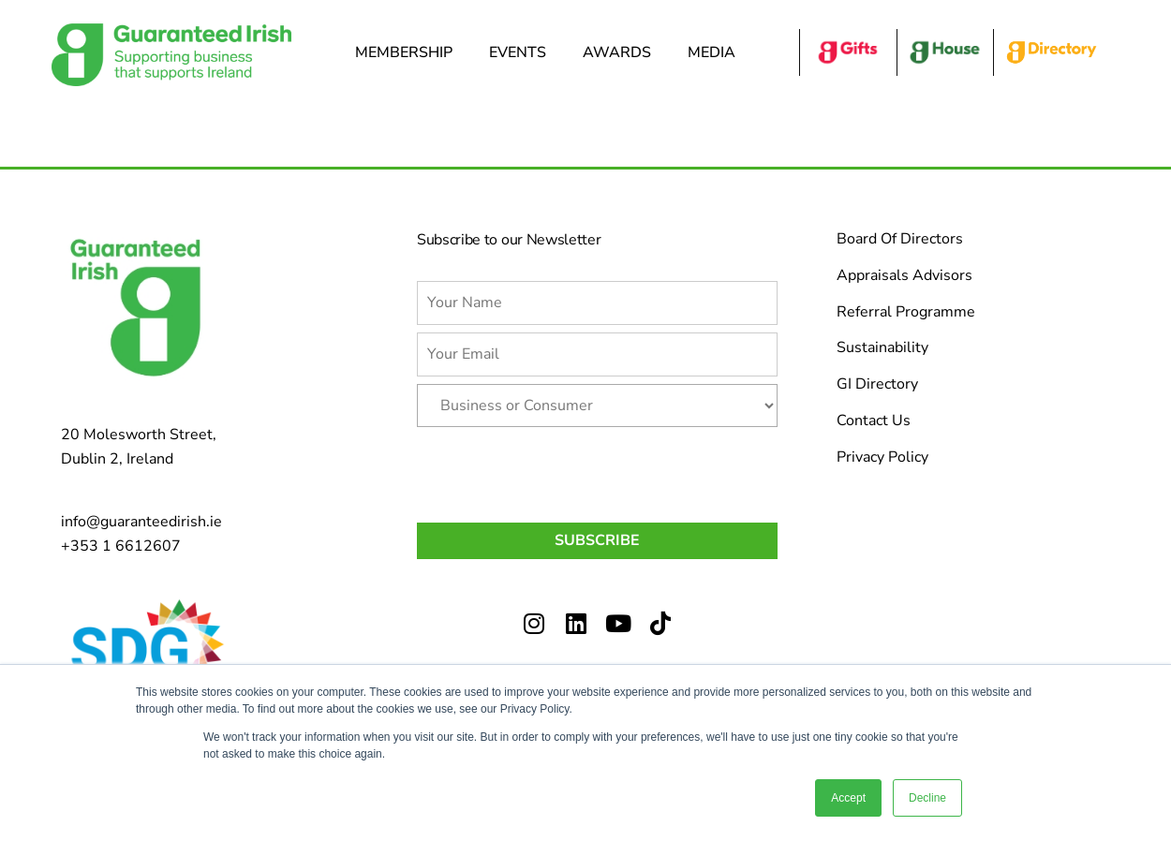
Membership (408, 52)
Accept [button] (848, 797)
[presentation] (559, 471)
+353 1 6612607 (121, 546)
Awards (621, 52)
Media (716, 52)
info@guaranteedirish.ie (141, 521)
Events (522, 52)
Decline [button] (927, 797)
